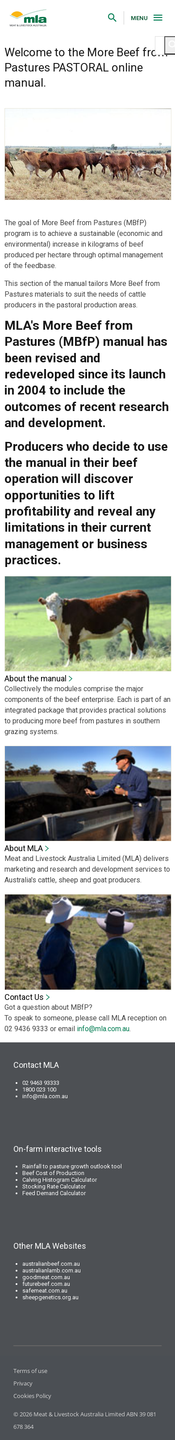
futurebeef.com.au (46, 1283)
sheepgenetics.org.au (50, 1297)
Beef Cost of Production (53, 1173)
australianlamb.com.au (51, 1270)
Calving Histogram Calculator (59, 1179)
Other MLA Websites (49, 1246)
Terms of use (30, 1371)
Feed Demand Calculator (54, 1193)
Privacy (23, 1383)
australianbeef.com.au (51, 1263)
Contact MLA (36, 1065)
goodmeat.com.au (46, 1277)
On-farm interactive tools (57, 1149)
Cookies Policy (32, 1396)
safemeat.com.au (44, 1290)
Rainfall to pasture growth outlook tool (72, 1166)
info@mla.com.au (103, 1028)
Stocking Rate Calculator (54, 1186)
